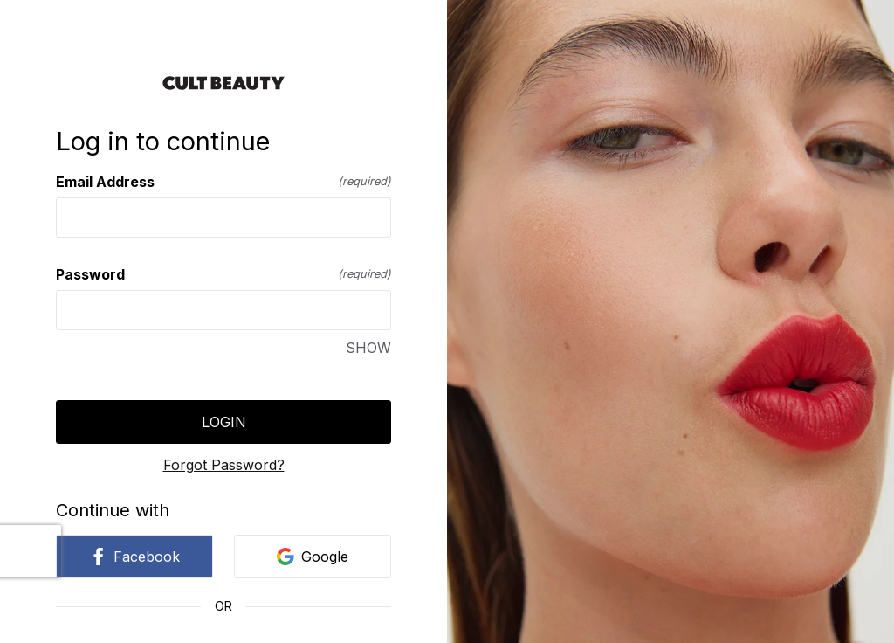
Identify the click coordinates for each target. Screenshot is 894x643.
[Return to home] (223, 83)
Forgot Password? (224, 465)
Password (223, 274)
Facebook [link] (134, 556)
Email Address (223, 181)
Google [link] (312, 556)
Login (224, 422)
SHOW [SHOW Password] (368, 347)
